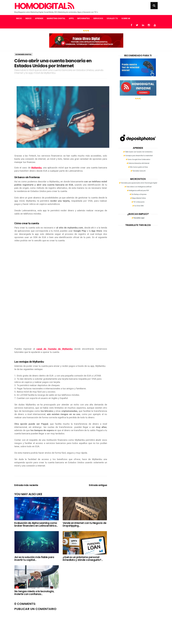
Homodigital (44, 6)
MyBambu (36, 167)
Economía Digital (24, 54)
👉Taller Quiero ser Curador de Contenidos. (138, 152)
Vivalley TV (112, 18)
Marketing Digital (56, 18)
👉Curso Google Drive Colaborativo (138, 159)
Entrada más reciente (26, 485)
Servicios (98, 18)
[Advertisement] (60, 327)
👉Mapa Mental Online (138, 198)
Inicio (19, 18)
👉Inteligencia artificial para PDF (138, 190)
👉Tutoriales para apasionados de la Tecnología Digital (138, 183)
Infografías (83, 18)
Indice (28, 18)
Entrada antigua (98, 485)
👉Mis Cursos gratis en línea (138, 167)
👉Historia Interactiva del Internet (138, 163)
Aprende (39, 18)
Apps (71, 18)
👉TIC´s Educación (138, 202)
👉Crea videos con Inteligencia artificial (137, 187)
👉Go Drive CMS (138, 206)
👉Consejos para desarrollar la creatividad (138, 155)
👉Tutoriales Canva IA (138, 171)
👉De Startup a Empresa (138, 194)
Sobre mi (125, 18)
